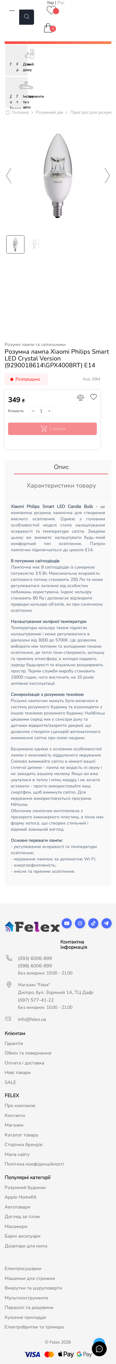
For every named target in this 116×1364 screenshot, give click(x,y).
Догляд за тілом (22, 1216)
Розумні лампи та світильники (35, 344)
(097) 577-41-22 (36, 1000)
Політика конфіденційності (34, 1164)
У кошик (52, 428)
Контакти (15, 1115)
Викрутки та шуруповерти (33, 1288)
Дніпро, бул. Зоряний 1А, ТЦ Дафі (55, 992)
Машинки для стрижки (30, 1278)
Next (107, 176)
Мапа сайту (17, 1154)
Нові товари (18, 1072)
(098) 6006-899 (35, 966)
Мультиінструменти (26, 1298)
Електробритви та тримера (34, 1327)
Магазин (14, 1125)
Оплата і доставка (24, 1063)
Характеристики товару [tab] (61, 485)
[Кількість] (41, 411)
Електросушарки (23, 1268)
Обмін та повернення (28, 1053)
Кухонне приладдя (25, 1317)
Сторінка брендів (23, 1144)
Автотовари (17, 1207)
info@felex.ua (32, 1019)
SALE (10, 1082)
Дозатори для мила (26, 1246)
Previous (8, 176)
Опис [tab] (61, 467)
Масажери (16, 1226)
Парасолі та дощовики (29, 1307)
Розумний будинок (25, 1187)
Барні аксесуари (23, 1236)
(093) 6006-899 (35, 958)
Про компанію (20, 1105)
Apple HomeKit (20, 1197)
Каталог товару (21, 1135)
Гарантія (14, 1043)
